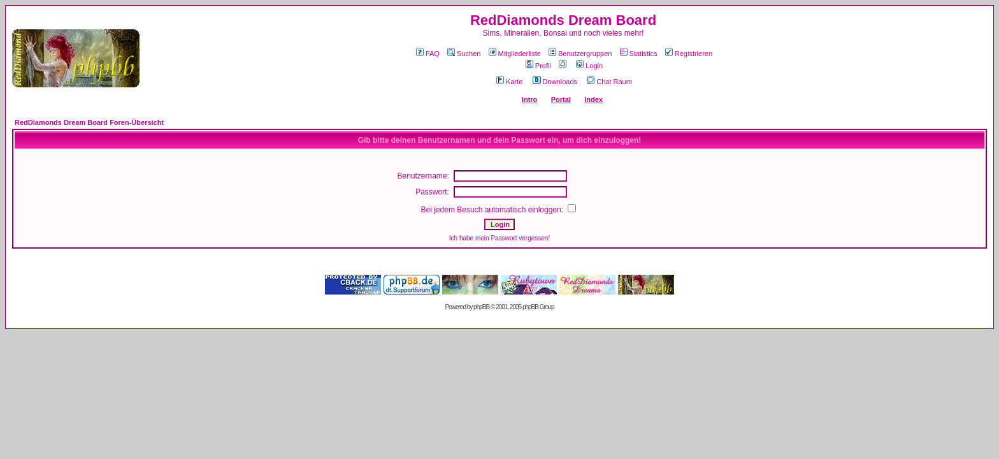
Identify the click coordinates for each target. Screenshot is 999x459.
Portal (561, 99)
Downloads (555, 81)
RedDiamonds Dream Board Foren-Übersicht (89, 122)
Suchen (463, 53)
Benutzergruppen (580, 53)
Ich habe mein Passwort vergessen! (499, 238)
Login (589, 65)
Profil (538, 65)
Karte (509, 81)
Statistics (639, 53)
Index (593, 99)
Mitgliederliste (515, 53)
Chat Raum (609, 81)
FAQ (428, 53)
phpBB (481, 306)
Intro (529, 99)
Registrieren (688, 53)
